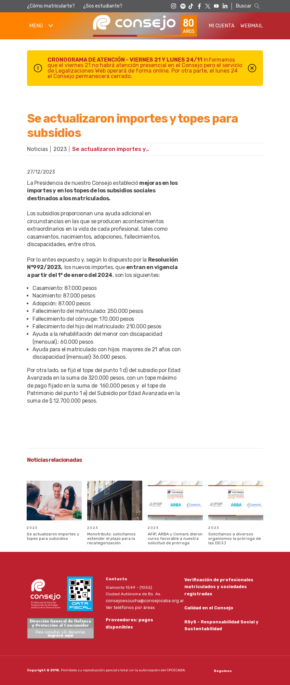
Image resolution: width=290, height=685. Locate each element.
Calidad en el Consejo (208, 607)
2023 (60, 149)
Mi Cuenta (222, 26)
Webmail (251, 26)
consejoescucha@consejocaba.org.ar (143, 600)
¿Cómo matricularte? (51, 6)
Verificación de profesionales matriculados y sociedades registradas (217, 586)
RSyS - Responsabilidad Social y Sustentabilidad (220, 625)
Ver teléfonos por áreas (129, 607)
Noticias (37, 149)
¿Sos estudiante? (102, 6)
